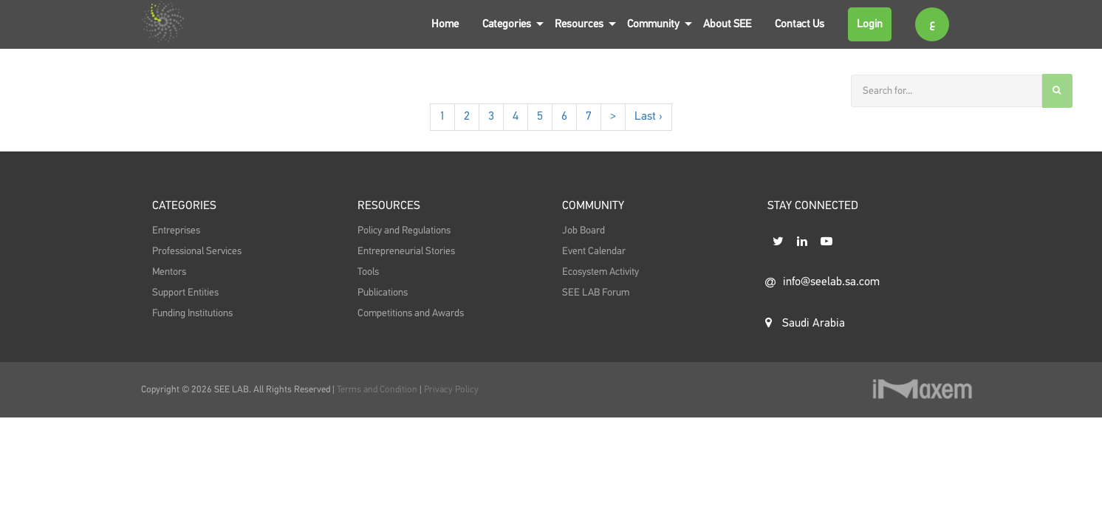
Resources (579, 24)
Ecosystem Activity (600, 272)
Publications (382, 292)
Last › (648, 117)
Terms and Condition (378, 390)
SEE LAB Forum (595, 292)
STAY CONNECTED (812, 206)
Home (445, 24)
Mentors (169, 272)
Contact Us (799, 24)
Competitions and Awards (410, 313)
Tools (368, 272)
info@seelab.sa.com (822, 282)
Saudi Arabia (805, 323)
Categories (506, 24)
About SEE (727, 24)
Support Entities (185, 292)
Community (653, 24)
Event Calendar (594, 251)
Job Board (583, 230)
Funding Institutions (192, 313)
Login (870, 24)
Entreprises (176, 230)
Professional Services (197, 251)
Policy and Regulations (404, 230)
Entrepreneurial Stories (406, 251)
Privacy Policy (451, 390)
